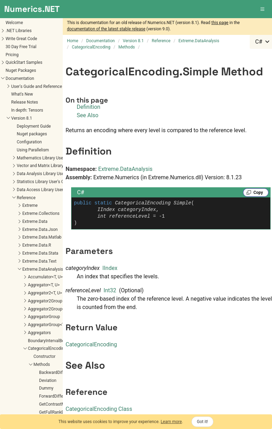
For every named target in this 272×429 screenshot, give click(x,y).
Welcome (14, 22)
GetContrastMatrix (56, 404)
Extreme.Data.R (36, 245)
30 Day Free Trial (21, 46)
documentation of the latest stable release (106, 29)
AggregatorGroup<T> (47, 324)
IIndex (110, 268)
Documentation (20, 78)
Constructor (44, 356)
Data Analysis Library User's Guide (48, 173)
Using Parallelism (33, 150)
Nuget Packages (21, 70)
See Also (87, 115)
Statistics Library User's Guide (44, 181)
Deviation (47, 380)
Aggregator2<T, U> (45, 293)
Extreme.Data (34, 221)
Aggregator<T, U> (44, 285)
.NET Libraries (19, 30)
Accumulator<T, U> (45, 276)
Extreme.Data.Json (40, 229)
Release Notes (24, 102)
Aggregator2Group (45, 301)
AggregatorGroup (44, 316)
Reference (26, 197)
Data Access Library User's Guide (47, 189)
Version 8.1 (21, 118)
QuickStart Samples (24, 62)
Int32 (110, 290)
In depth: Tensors (27, 110)
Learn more (171, 421)
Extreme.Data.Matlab (41, 237)
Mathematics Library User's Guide (48, 158)
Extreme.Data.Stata (40, 253)
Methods (41, 364)
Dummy (46, 388)
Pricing (12, 54)
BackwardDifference (58, 372)
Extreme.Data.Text (39, 261)
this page (219, 22)
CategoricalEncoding (47, 348)
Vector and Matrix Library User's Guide (52, 165)
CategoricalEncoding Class (99, 409)
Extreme (30, 205)
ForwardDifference (56, 396)
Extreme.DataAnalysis (42, 269)
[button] (263, 9)
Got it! (202, 421)
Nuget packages (32, 133)
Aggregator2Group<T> (48, 309)
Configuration (29, 142)
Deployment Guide (34, 126)
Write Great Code (21, 38)
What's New (22, 94)
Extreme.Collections (41, 213)
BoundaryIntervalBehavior (52, 340)
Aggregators (39, 332)
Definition (88, 107)
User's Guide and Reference (36, 86)
